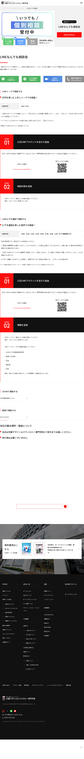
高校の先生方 (47, 644)
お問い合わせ (6, 703)
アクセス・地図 (17, 703)
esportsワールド (27, 612)
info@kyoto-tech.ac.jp (15, 732)
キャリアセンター (48, 612)
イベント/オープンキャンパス (17, 8)
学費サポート (26, 669)
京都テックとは (6, 608)
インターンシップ (48, 617)
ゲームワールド (27, 608)
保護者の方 (47, 636)
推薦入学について (30, 660)
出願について (29, 678)
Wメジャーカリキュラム (11, 625)
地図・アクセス (6, 655)
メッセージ (5, 612)
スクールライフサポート (8, 651)
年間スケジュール (6, 647)
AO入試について (30, 652)
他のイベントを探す (50, 522)
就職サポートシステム (11, 638)
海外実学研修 (8, 630)
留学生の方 (47, 649)
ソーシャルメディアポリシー (55, 703)
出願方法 (25, 643)
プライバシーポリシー (38, 703)
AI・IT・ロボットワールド (30, 617)
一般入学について (30, 648)
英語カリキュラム (9, 634)
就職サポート (47, 608)
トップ (4, 8)
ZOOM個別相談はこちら (14, 412)
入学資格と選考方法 (28, 665)
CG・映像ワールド (28, 621)
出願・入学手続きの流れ (32, 682)
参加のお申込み (69, 35)
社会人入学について (31, 656)
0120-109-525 (14, 431)
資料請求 (26, 703)
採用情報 (46, 653)
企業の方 (46, 640)
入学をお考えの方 (48, 632)
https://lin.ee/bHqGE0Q (25, 173)
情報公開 (68, 703)
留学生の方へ (26, 673)
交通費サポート (6, 659)
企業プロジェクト (9, 621)
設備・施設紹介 (6, 643)
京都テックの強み (7, 617)
